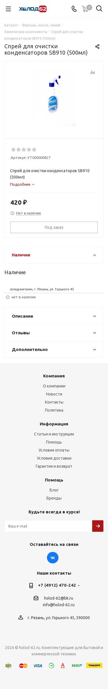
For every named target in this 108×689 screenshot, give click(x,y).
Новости (54, 394)
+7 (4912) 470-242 (57, 585)
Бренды (54, 498)
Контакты (54, 402)
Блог (54, 490)
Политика (54, 410)
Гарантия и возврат (54, 466)
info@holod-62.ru (59, 605)
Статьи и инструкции (54, 434)
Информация (54, 423)
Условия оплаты (54, 450)
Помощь (54, 442)
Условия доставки (54, 458)
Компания (54, 375)
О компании (54, 386)
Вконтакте (52, 557)
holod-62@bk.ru (58, 598)
